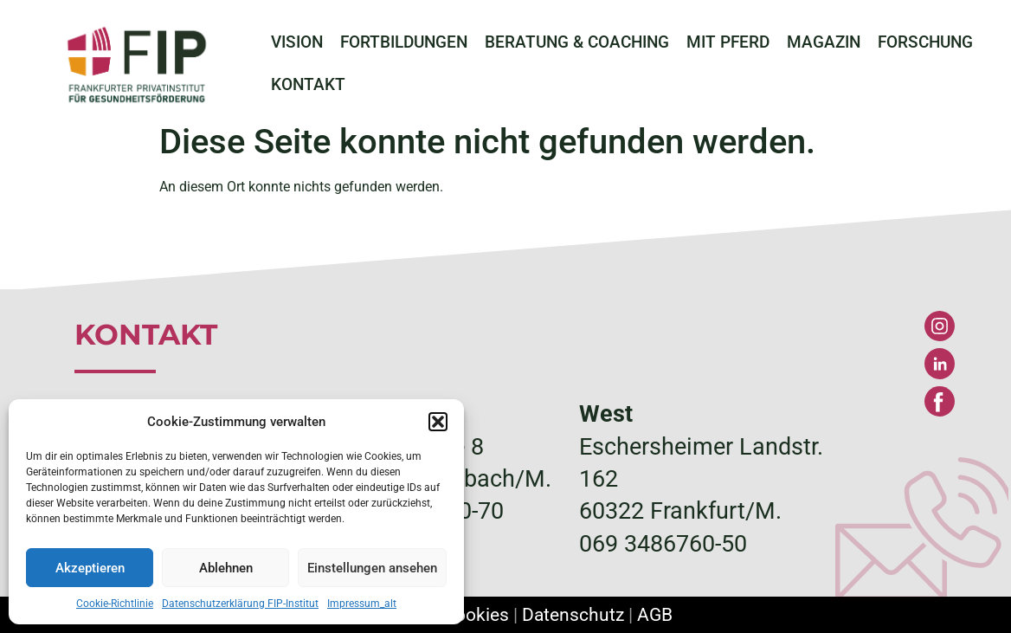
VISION (297, 42)
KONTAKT (308, 84)
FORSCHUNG (925, 42)
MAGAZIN (823, 42)
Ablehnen (226, 568)
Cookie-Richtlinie (114, 603)
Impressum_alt (361, 603)
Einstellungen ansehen (372, 568)
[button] (438, 421)
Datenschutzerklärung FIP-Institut (240, 603)
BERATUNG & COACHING (577, 42)
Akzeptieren (90, 568)
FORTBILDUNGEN (403, 42)
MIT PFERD (728, 42)
